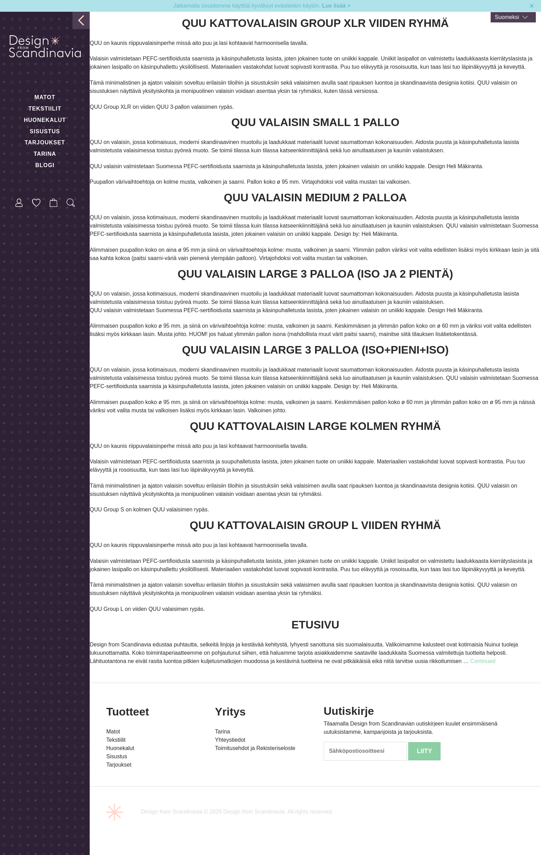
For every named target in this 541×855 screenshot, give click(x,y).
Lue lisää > (336, 6)
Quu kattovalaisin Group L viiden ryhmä (315, 525)
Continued (482, 661)
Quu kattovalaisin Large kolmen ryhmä (315, 426)
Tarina (44, 154)
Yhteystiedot (230, 740)
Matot (45, 97)
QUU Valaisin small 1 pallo (315, 122)
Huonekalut (45, 120)
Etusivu (316, 624)
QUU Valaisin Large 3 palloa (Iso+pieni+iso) (315, 350)
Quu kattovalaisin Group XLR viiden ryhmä (315, 23)
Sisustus (45, 131)
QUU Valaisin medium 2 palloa (315, 197)
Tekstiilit (44, 109)
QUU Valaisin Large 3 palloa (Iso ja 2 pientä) (315, 274)
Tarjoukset (44, 142)
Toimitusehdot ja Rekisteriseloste (255, 748)
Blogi (45, 165)
